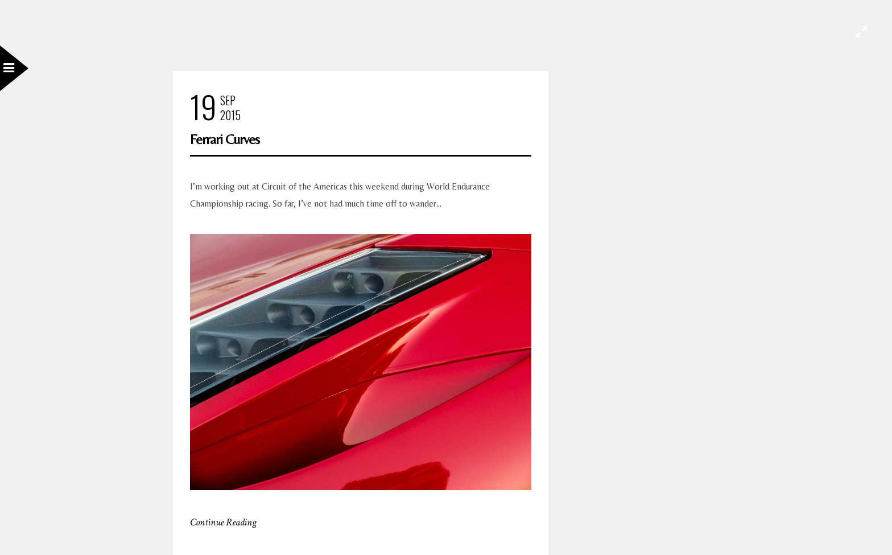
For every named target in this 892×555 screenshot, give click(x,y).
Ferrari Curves (224, 139)
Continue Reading (223, 522)
